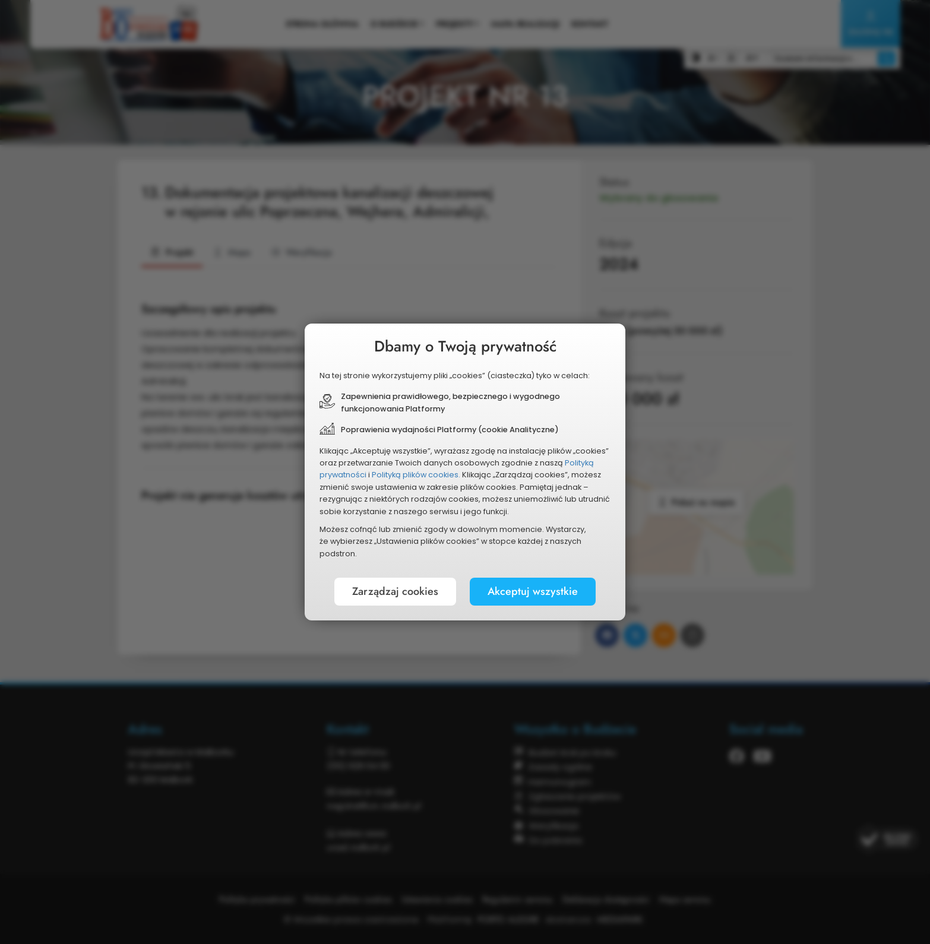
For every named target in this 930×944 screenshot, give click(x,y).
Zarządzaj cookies (395, 591)
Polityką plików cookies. (416, 475)
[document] (465, 472)
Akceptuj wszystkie (533, 591)
